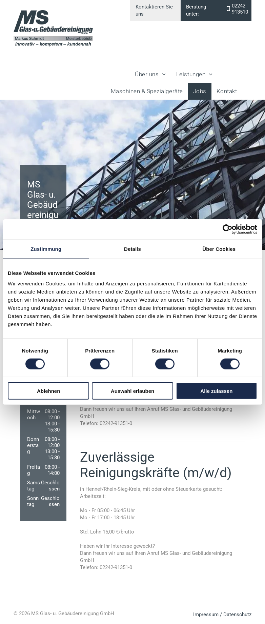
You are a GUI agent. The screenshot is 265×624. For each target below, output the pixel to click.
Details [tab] (132, 248)
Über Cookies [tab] (219, 248)
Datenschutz (237, 614)
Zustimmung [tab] (45, 248)
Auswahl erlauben (132, 391)
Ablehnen (48, 391)
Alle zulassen (216, 391)
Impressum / (207, 614)
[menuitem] (150, 74)
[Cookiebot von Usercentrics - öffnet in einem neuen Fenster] (227, 229)
